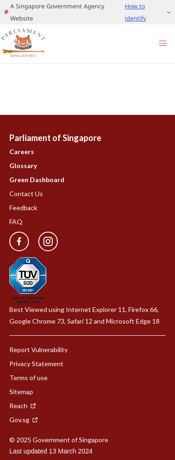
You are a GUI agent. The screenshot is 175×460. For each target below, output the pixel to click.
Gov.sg (23, 420)
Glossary (23, 166)
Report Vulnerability (38, 350)
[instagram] (43, 242)
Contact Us (26, 194)
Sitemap (21, 392)
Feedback (23, 208)
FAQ (15, 222)
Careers (21, 152)
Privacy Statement (36, 364)
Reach (22, 406)
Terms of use (28, 378)
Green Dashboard (36, 180)
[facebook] (19, 242)
